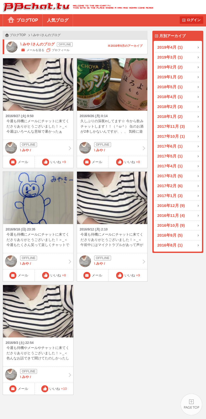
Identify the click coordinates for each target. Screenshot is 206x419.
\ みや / (38, 148)
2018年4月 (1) (170, 96)
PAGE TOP (191, 404)
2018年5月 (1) (170, 86)
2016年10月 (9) (171, 225)
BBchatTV (76, 7)
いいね (58, 162)
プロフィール (60, 50)
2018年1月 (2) (170, 116)
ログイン (194, 20)
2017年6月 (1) (170, 146)
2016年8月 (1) (170, 245)
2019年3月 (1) (170, 57)
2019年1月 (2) (170, 77)
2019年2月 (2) (170, 67)
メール (23, 162)
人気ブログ (57, 20)
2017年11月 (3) (171, 126)
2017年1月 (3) (170, 195)
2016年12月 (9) (171, 205)
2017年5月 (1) (170, 156)
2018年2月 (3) (170, 106)
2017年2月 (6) (170, 185)
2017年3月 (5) (170, 176)
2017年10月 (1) (171, 136)
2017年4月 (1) (170, 166)
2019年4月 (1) (170, 47)
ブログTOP (27, 20)
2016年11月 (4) (171, 215)
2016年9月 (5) (170, 235)
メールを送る (35, 50)
